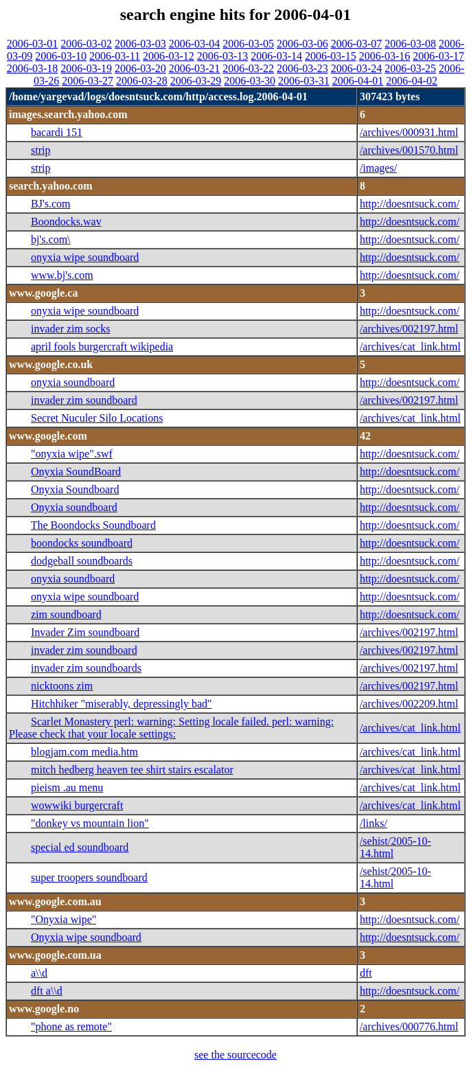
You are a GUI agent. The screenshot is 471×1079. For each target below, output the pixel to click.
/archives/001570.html (409, 150)
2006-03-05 (248, 43)
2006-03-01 (32, 43)
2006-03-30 (249, 81)
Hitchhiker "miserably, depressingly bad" (121, 703)
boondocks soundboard (82, 543)
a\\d (39, 973)
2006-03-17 (438, 56)
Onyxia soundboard (74, 507)
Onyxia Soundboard (75, 489)
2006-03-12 (168, 56)
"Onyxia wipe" (63, 919)
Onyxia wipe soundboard (86, 937)
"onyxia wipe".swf (72, 453)
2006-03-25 (410, 68)
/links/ (373, 823)
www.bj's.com (62, 275)
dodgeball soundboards (82, 561)
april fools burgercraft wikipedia (102, 346)
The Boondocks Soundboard (93, 525)
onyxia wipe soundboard (85, 257)
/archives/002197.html (409, 328)
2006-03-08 (410, 43)
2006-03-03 (140, 43)
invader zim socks (71, 328)
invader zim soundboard (84, 400)
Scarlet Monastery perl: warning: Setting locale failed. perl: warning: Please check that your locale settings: (171, 728)
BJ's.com (51, 203)
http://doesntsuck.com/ (409, 203)
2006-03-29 (196, 81)
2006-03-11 (114, 56)
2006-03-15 (330, 56)
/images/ (378, 168)
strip (40, 150)
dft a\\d (46, 991)
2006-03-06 (302, 43)
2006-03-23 (302, 68)
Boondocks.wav (66, 221)
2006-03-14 (276, 56)
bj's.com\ (51, 239)
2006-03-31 (304, 81)
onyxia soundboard (73, 382)
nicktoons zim (62, 686)
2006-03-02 (86, 43)
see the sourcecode (235, 1054)
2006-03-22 (248, 68)
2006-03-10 (61, 56)
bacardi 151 (56, 132)
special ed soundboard (79, 847)
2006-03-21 (194, 68)
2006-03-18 (32, 68)
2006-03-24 (356, 68)
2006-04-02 (411, 81)
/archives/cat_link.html (410, 346)
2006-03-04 (194, 43)
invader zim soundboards (86, 668)
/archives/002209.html (409, 703)
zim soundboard (66, 614)
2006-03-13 (223, 56)
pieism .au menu (67, 787)
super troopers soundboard (89, 877)
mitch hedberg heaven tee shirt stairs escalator (132, 769)
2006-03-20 (140, 68)
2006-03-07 (356, 43)
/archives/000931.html (409, 132)
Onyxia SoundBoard (76, 471)
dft (366, 973)
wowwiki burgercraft (77, 805)
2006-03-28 (142, 81)
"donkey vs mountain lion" (90, 823)
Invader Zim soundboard (85, 632)
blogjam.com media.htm (84, 752)
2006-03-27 (87, 81)
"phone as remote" (71, 1026)
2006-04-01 (358, 81)
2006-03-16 (385, 56)
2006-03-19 (86, 68)
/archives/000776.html (409, 1026)
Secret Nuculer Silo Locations (97, 418)
